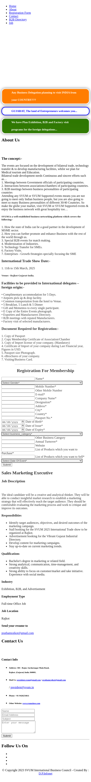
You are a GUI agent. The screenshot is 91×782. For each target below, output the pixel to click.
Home (12, 6)
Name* (39, 378)
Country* (41, 414)
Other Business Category (50, 439)
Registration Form (20, 12)
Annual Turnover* (46, 443)
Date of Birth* (34, 422)
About (12, 9)
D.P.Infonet (45, 777)
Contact (13, 16)
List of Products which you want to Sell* (59, 458)
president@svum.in (22, 688)
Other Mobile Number (48, 390)
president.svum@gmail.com (29, 681)
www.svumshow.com (31, 705)
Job (11, 22)
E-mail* (40, 394)
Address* (40, 406)
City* (38, 410)
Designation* (43, 402)
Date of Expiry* (35, 431)
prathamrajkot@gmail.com (17, 634)
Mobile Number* (45, 386)
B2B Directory (18, 19)
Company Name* (45, 398)
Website (40, 447)
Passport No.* (43, 417)
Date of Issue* (34, 426)
